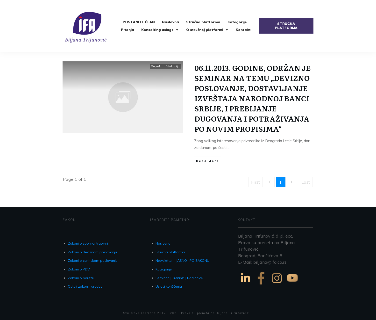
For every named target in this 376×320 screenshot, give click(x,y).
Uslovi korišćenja (169, 286)
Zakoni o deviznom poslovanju (92, 252)
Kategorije (164, 269)
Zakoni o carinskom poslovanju (93, 260)
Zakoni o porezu (81, 278)
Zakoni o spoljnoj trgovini (88, 243)
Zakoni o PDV (79, 269)
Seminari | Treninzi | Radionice (179, 278)
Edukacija (173, 66)
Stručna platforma (170, 252)
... (228, 147)
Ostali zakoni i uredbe (85, 286)
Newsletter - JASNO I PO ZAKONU (182, 260)
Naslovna (163, 243)
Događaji (157, 66)
